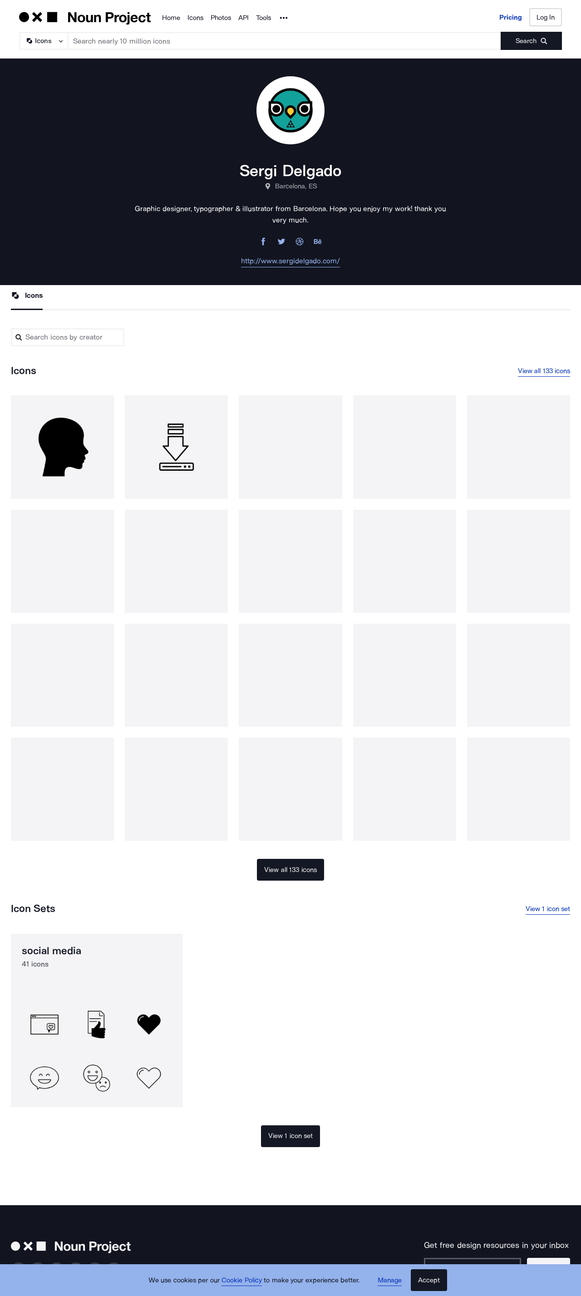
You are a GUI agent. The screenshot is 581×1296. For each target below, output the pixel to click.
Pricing (510, 17)
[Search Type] (43, 41)
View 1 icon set (548, 909)
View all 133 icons (544, 371)
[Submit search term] (531, 41)
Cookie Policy (242, 1280)
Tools (263, 18)
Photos (221, 18)
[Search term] (285, 41)
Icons (195, 18)
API (243, 18)
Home (171, 18)
